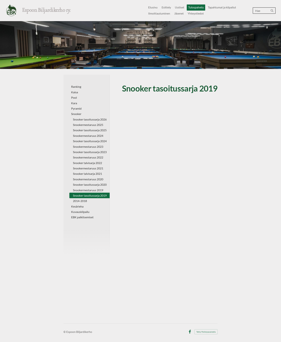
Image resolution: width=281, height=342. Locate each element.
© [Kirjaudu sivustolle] (64, 331)
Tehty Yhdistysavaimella (206, 332)
